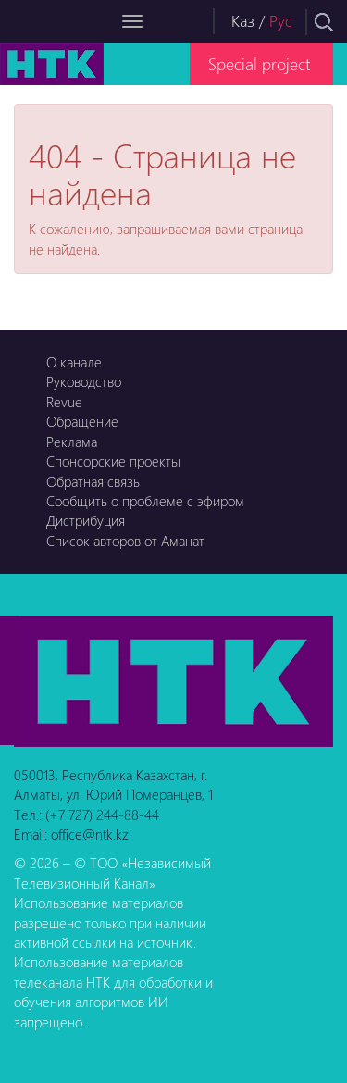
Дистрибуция (85, 520)
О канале (74, 362)
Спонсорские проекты (113, 461)
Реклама (71, 441)
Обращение (82, 421)
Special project (259, 63)
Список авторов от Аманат (125, 540)
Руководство (83, 381)
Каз (242, 20)
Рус (280, 20)
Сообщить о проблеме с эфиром (145, 501)
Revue (64, 401)
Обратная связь (93, 481)
